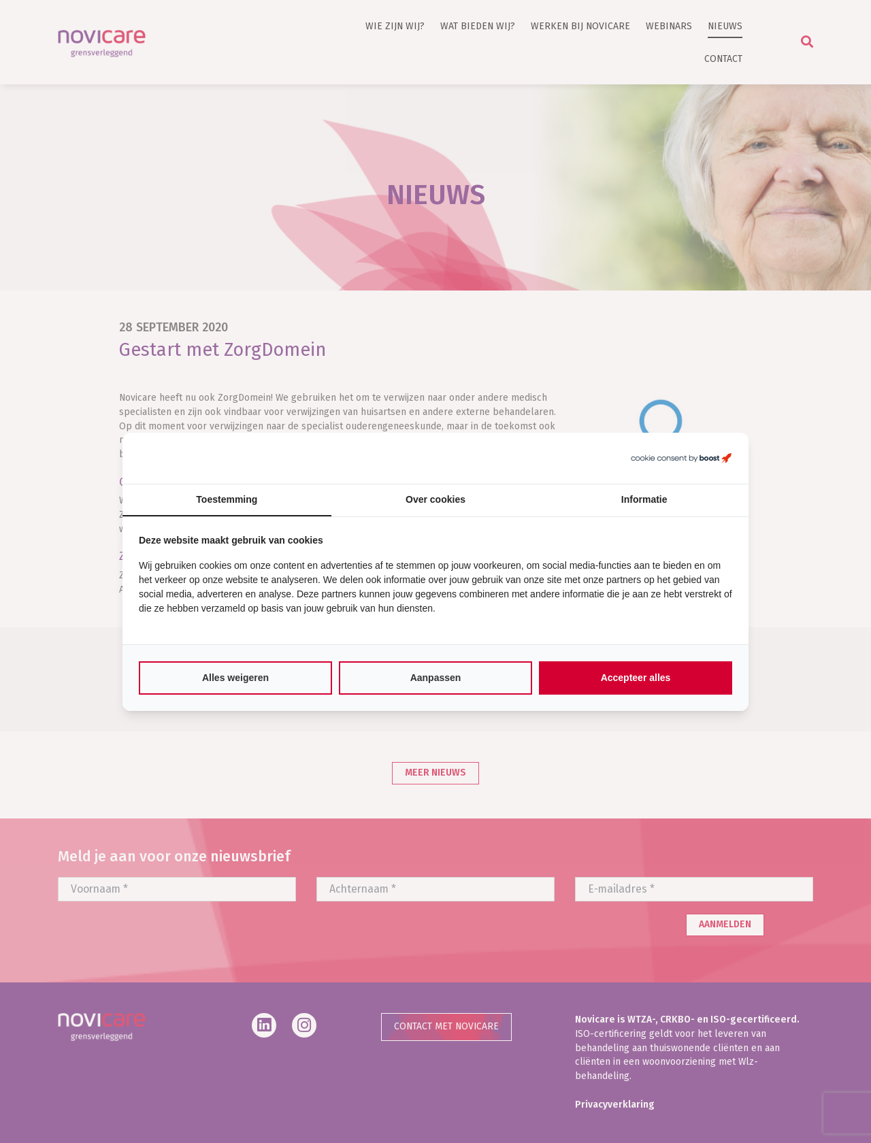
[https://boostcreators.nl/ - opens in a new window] (681, 458)
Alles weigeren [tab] (235, 677)
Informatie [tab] (644, 499)
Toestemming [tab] (226, 499)
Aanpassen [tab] (435, 677)
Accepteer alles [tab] (636, 677)
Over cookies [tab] (435, 499)
